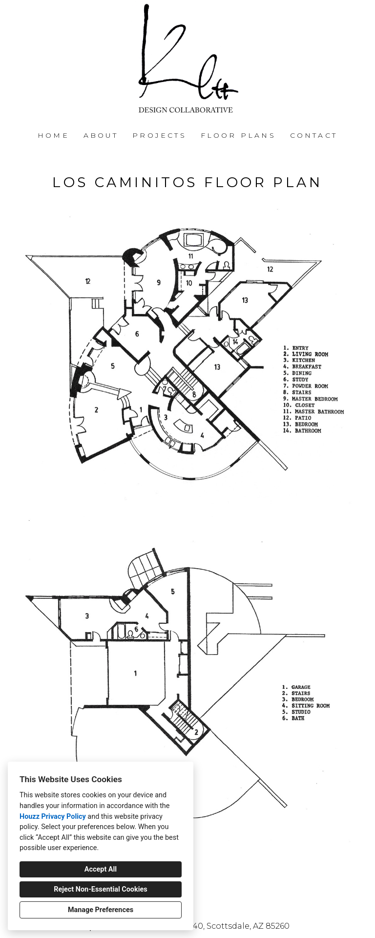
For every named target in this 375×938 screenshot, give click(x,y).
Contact (313, 135)
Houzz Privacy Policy (53, 816)
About (101, 135)
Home (53, 135)
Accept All (100, 869)
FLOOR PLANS (238, 135)
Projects (159, 135)
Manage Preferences (100, 910)
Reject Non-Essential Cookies (100, 889)
